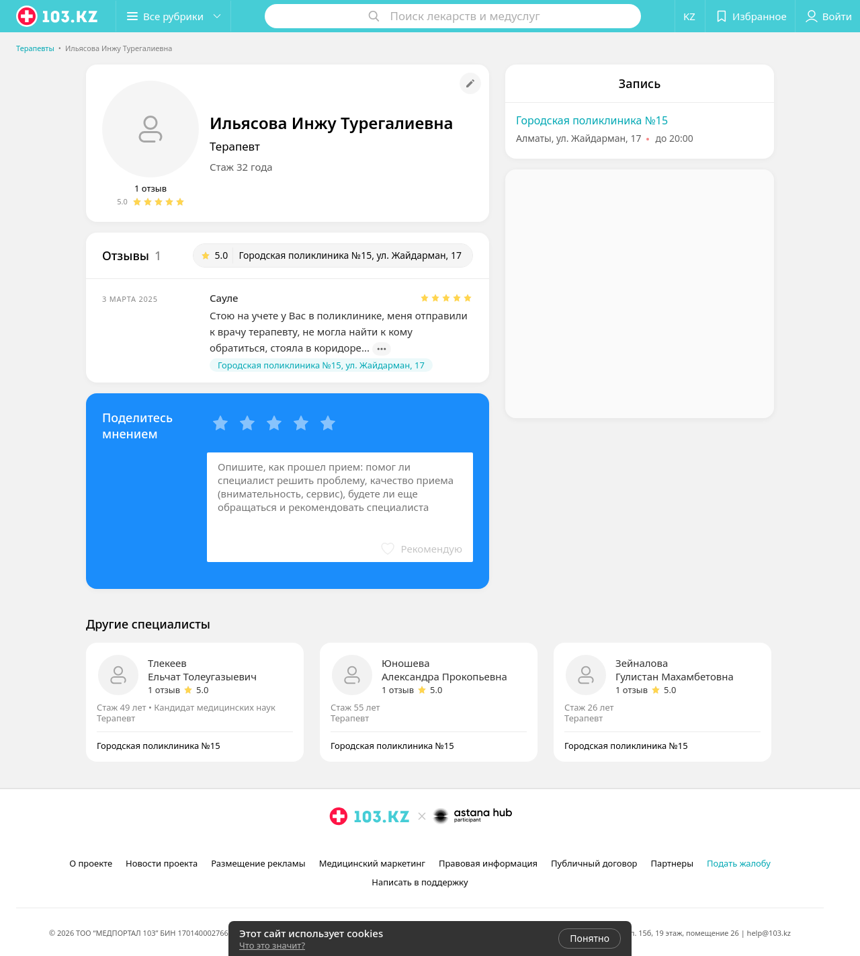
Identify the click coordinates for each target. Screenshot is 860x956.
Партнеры (672, 863)
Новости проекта (162, 863)
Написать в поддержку (420, 882)
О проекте (90, 863)
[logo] (57, 16)
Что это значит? (272, 945)
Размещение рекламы (258, 863)
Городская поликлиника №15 (592, 120)
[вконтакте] (376, 846)
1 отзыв (150, 188)
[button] (173, 16)
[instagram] (339, 846)
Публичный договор (594, 863)
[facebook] (357, 846)
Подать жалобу (739, 863)
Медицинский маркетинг (372, 863)
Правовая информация (488, 863)
